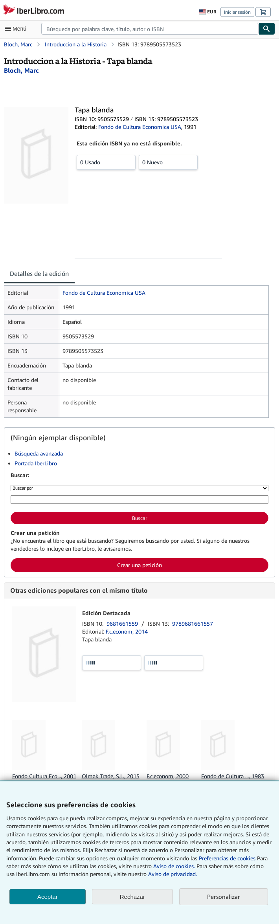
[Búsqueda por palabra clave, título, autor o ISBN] (139, 499)
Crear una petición (139, 565)
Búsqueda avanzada (39, 453)
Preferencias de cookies (227, 858)
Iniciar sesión (237, 12)
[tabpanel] (136, 351)
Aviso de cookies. (174, 866)
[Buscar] (267, 29)
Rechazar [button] (132, 896)
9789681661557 (192, 623)
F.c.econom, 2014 (127, 631)
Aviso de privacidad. (172, 874)
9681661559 (123, 623)
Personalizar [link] (223, 896)
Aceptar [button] (47, 896)
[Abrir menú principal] (17, 29)
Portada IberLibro (36, 463)
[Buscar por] (139, 488)
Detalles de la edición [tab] (39, 273)
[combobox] (150, 29)
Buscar (139, 518)
